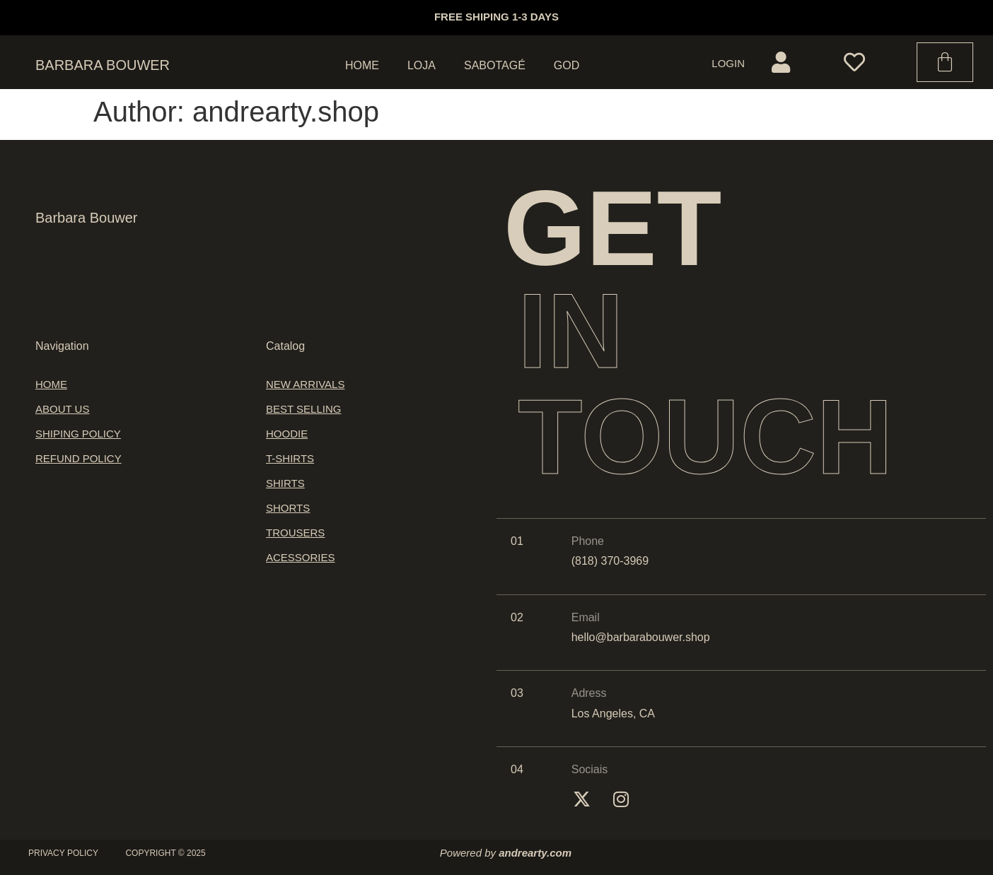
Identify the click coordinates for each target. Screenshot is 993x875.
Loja (421, 65)
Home (362, 65)
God (566, 65)
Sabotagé (494, 65)
